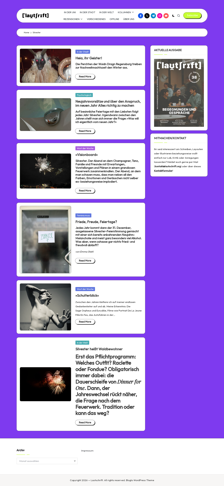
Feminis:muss (83, 215)
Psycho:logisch (84, 95)
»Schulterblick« (87, 295)
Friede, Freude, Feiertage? (96, 222)
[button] (192, 15)
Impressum (87, 450)
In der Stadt (83, 51)
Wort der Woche (85, 148)
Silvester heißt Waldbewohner (99, 349)
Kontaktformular (163, 170)
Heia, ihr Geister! (88, 58)
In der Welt (82, 342)
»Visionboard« (86, 154)
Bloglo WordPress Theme (140, 480)
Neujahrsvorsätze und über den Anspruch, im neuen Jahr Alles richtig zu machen (108, 103)
